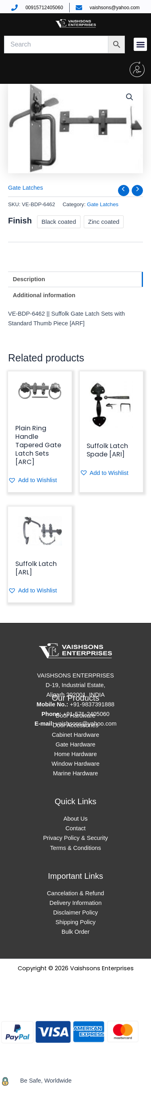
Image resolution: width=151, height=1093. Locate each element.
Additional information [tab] (44, 295)
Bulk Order (76, 932)
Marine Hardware (75, 773)
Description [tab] (29, 279)
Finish (20, 220)
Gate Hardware (75, 744)
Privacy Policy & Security (75, 838)
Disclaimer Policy (75, 912)
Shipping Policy (76, 922)
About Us (76, 818)
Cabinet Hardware (75, 735)
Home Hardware (75, 754)
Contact (75, 828)
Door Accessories (75, 725)
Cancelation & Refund (75, 893)
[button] (140, 44)
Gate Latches (25, 188)
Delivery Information (76, 903)
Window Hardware (75, 763)
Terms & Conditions (75, 848)
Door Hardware (75, 715)
